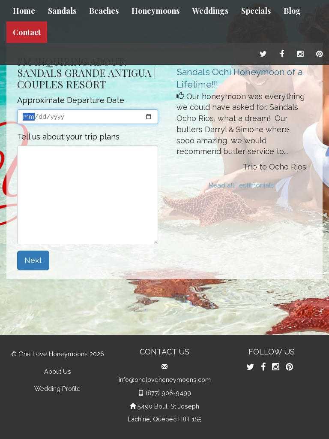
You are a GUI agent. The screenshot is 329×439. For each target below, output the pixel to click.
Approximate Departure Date (70, 100)
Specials (256, 11)
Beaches (104, 11)
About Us (57, 371)
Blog (292, 11)
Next (33, 260)
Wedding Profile (57, 388)
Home (24, 11)
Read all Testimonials (241, 185)
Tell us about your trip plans (68, 136)
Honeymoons (155, 11)
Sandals (62, 11)
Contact (27, 32)
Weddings (210, 11)
